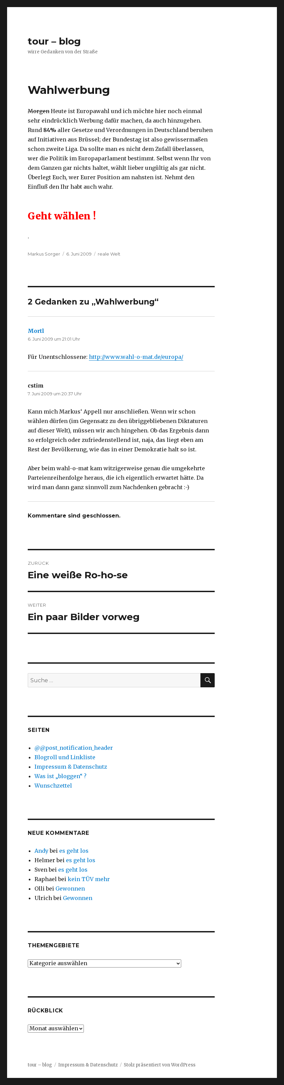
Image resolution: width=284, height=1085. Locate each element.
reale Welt (109, 254)
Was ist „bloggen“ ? (60, 776)
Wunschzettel (53, 785)
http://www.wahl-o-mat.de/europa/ (136, 356)
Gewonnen (70, 888)
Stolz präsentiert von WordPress (159, 1065)
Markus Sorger (44, 254)
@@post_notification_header (73, 747)
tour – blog (54, 41)
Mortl (36, 330)
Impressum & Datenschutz (70, 766)
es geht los (74, 850)
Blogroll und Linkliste (64, 757)
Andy (41, 850)
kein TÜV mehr (89, 879)
